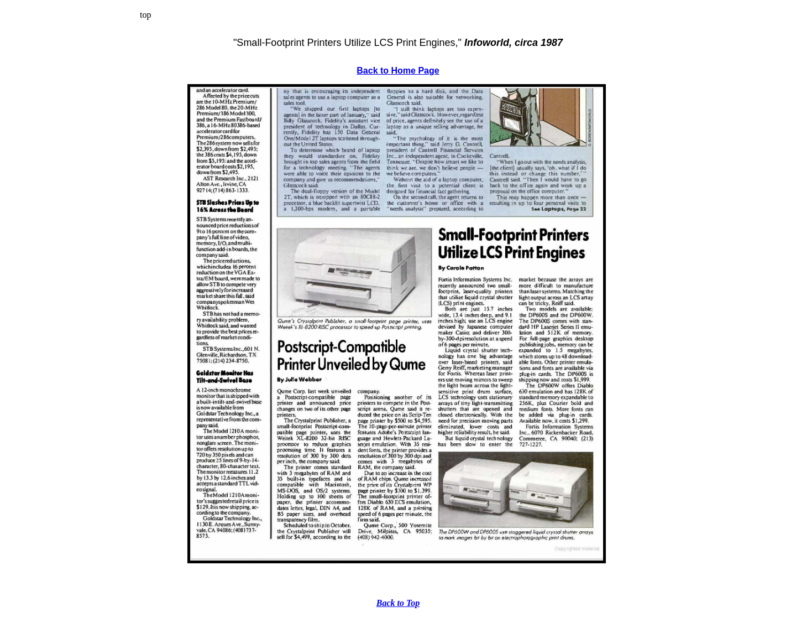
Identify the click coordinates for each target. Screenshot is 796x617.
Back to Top (398, 603)
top (145, 14)
